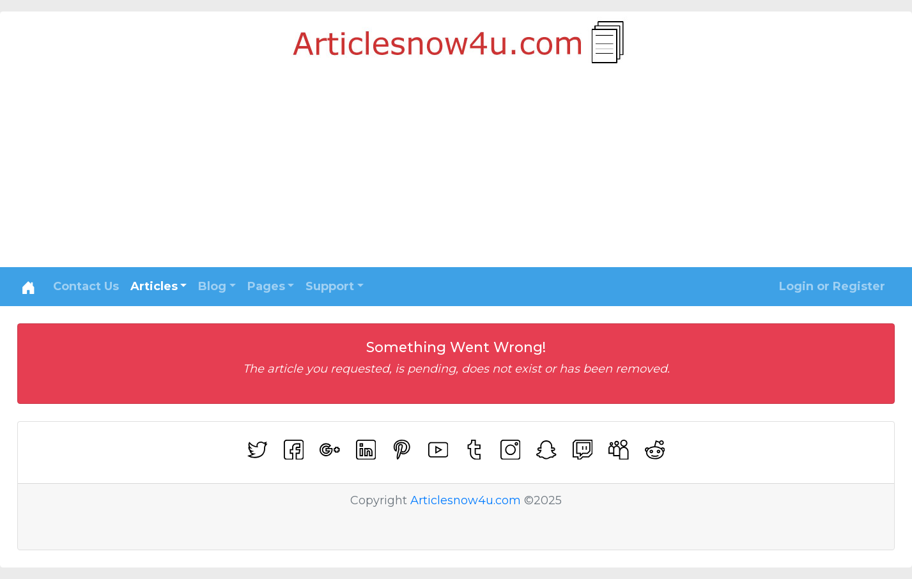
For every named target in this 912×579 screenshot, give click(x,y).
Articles (154, 286)
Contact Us (86, 286)
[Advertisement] (456, 171)
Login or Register (832, 286)
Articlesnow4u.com (465, 500)
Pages (266, 286)
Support (329, 286)
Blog (212, 286)
